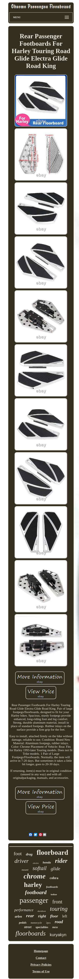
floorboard (52, 852)
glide (55, 868)
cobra (54, 878)
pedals (23, 922)
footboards (52, 886)
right (42, 916)
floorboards (31, 933)
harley (33, 884)
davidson (42, 911)
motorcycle (36, 922)
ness (55, 927)
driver (22, 861)
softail (40, 868)
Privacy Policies (40, 964)
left (64, 916)
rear (30, 915)
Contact (41, 957)
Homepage (41, 951)
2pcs (48, 922)
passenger (33, 900)
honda (47, 862)
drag (29, 854)
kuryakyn (58, 934)
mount (25, 869)
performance (23, 910)
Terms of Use (41, 971)
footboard (36, 892)
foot (18, 853)
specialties (42, 927)
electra (36, 863)
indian (54, 894)
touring (59, 908)
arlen (18, 916)
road (59, 921)
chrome (35, 876)
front (57, 901)
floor (54, 916)
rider (61, 860)
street (28, 927)
